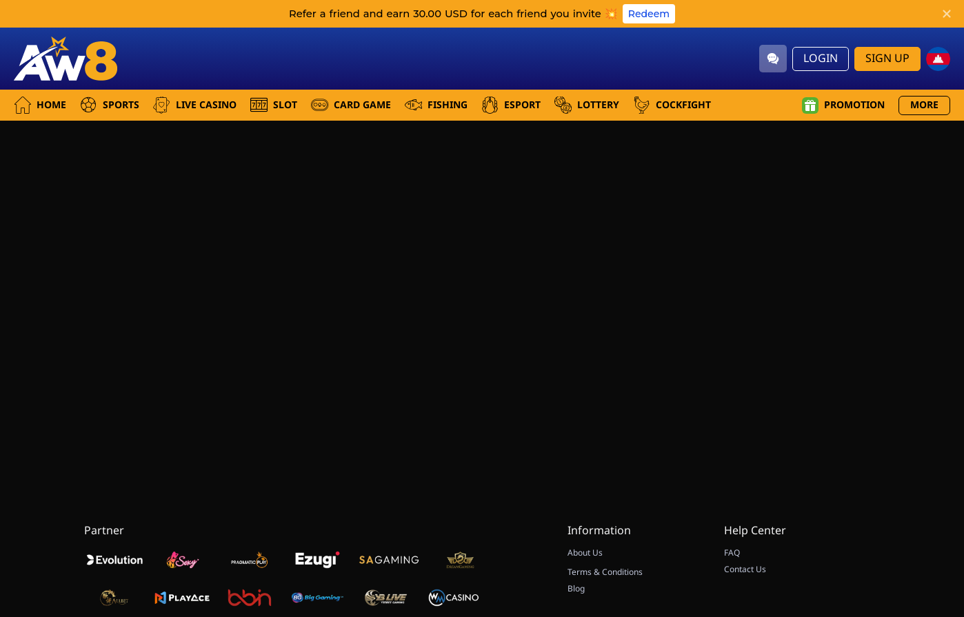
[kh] (938, 59)
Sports (109, 105)
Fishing (436, 105)
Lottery (586, 105)
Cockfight (672, 105)
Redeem (649, 14)
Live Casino (195, 105)
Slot (273, 105)
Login (820, 58)
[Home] (65, 59)
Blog (576, 588)
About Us (585, 552)
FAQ (732, 552)
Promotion (843, 105)
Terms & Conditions (605, 572)
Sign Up (887, 58)
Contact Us (745, 569)
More (924, 105)
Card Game (351, 105)
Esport (511, 105)
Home (40, 105)
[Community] (773, 58)
